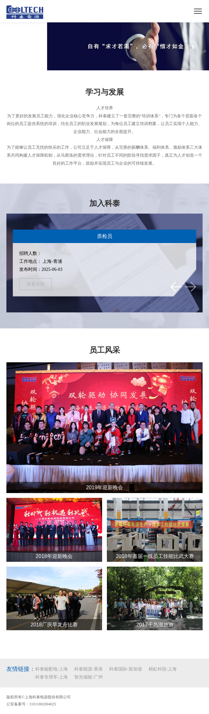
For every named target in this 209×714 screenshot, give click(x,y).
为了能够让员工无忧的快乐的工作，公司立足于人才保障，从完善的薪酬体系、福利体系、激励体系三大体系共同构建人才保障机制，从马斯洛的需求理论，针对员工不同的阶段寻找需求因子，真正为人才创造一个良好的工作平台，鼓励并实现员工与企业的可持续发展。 (104, 155)
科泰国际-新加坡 (125, 668)
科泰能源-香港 (88, 668)
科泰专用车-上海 (51, 676)
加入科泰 (104, 203)
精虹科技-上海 (163, 668)
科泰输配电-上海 (51, 668)
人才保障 (104, 139)
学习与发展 (104, 92)
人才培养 (104, 108)
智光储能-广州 (88, 676)
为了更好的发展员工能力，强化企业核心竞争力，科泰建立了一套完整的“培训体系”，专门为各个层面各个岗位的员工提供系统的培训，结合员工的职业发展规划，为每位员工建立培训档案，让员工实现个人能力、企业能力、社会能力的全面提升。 (104, 124)
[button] (176, 287)
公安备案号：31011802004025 (31, 704)
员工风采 (104, 350)
